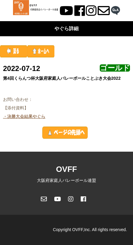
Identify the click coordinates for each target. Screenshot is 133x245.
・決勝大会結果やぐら (24, 116)
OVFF (66, 169)
